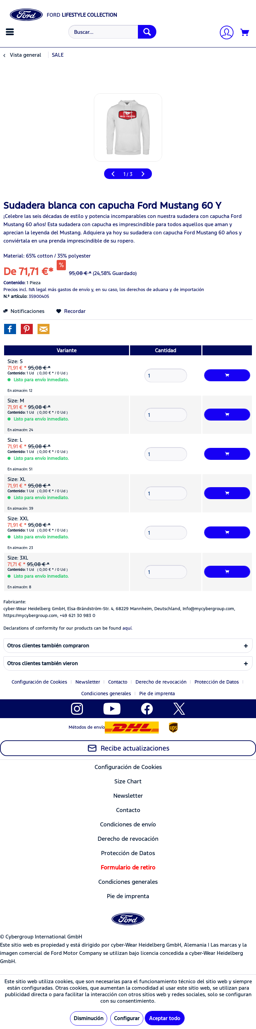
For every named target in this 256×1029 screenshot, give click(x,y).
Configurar (127, 1018)
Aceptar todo (164, 1018)
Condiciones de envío (128, 824)
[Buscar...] (112, 32)
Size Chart (128, 781)
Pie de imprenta (157, 693)
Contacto (117, 682)
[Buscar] (147, 32)
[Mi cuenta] (223, 33)
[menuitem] (11, 32)
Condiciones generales (106, 693)
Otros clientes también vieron (42, 663)
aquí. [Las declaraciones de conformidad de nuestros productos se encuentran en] (127, 628)
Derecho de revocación (161, 682)
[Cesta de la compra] (245, 33)
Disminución (88, 1018)
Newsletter (87, 682)
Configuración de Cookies (39, 682)
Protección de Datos (217, 682)
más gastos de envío (69, 289)
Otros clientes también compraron (48, 645)
